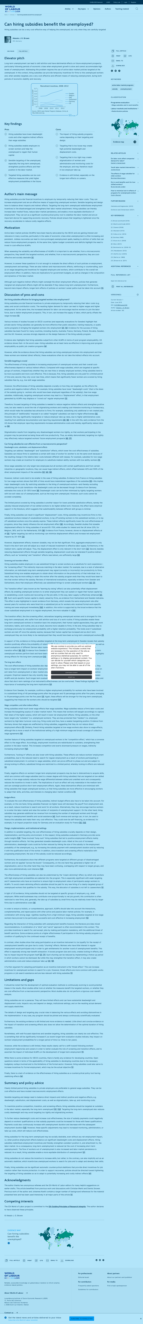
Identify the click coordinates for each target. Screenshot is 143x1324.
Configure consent (71, 672)
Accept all (71, 677)
